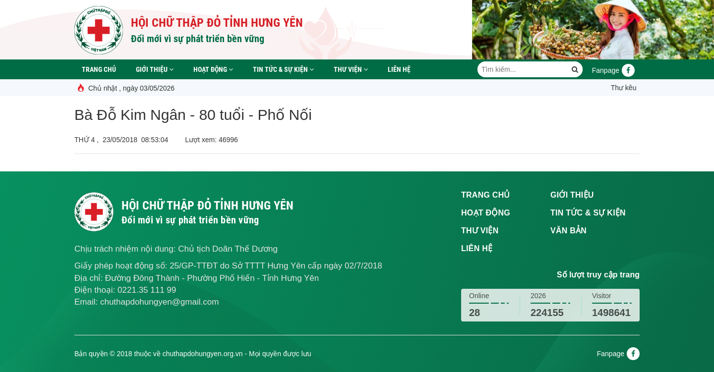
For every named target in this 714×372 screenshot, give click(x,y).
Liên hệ (399, 69)
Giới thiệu (155, 69)
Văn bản (568, 230)
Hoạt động (213, 69)
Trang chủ (99, 69)
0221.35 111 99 (147, 290)
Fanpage (613, 70)
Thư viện (351, 69)
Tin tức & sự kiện (283, 69)
